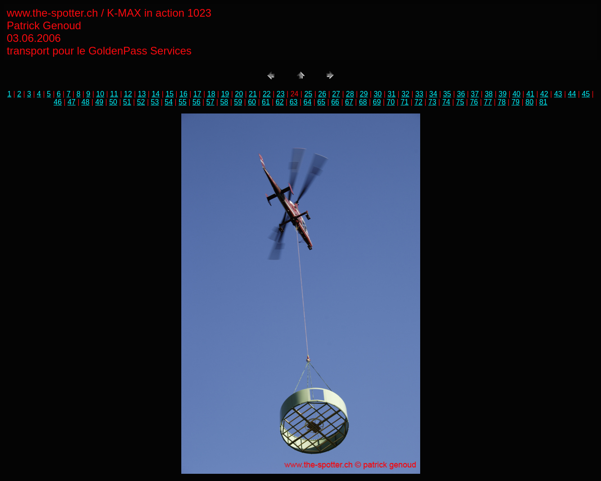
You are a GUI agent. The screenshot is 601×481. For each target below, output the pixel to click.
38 (488, 94)
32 (405, 94)
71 (404, 102)
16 (183, 94)
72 (418, 102)
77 (488, 102)
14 (156, 94)
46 (58, 102)
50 (113, 102)
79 (515, 102)
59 (238, 102)
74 (446, 102)
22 (267, 94)
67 (349, 102)
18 (211, 94)
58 (224, 102)
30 (378, 94)
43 (558, 94)
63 (294, 102)
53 (155, 102)
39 (502, 94)
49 (99, 102)
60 (252, 102)
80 (529, 102)
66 (335, 102)
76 (474, 102)
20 (239, 94)
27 (336, 94)
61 (266, 102)
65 (321, 102)
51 (127, 102)
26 (322, 94)
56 (197, 102)
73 (432, 102)
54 (169, 102)
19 (225, 94)
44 (572, 94)
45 (586, 94)
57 (210, 102)
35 (447, 94)
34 (433, 94)
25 (308, 94)
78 (502, 102)
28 (350, 94)
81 (543, 102)
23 (281, 94)
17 (197, 94)
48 (85, 102)
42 (544, 94)
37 (475, 94)
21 (253, 94)
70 (391, 102)
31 (392, 94)
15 (170, 94)
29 (364, 94)
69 (377, 102)
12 (128, 94)
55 (183, 102)
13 (142, 94)
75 (460, 102)
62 (280, 102)
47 (71, 102)
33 (419, 94)
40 (516, 94)
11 (114, 94)
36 (461, 94)
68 (363, 102)
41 (530, 94)
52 (141, 102)
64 (308, 102)
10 (100, 94)
